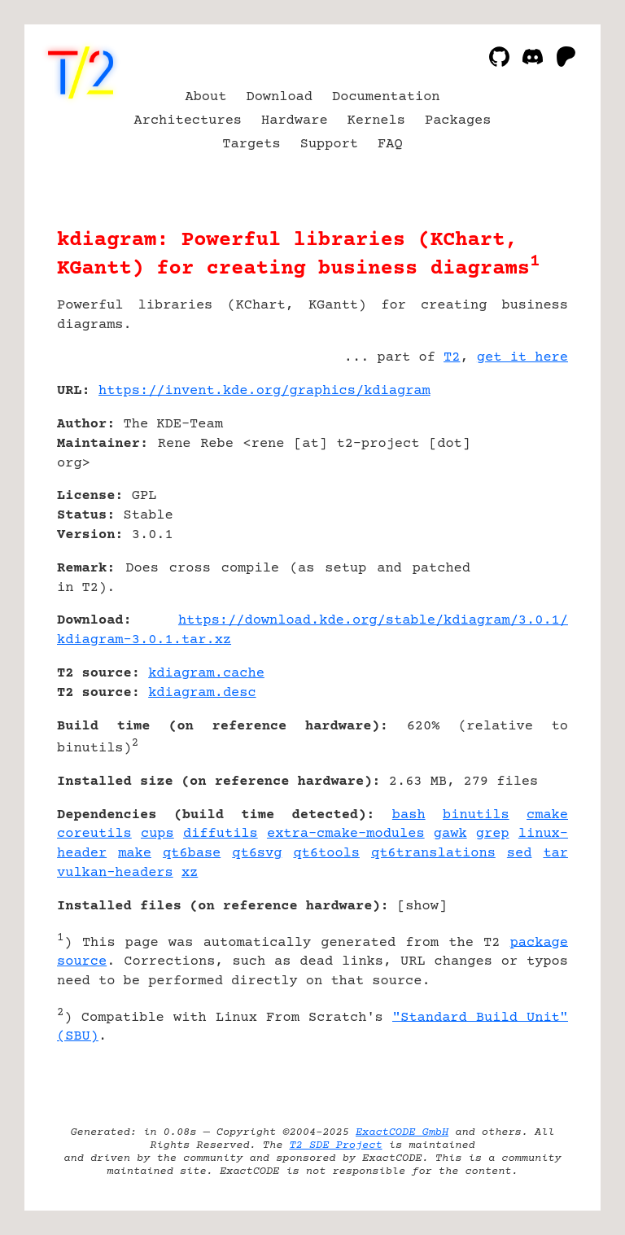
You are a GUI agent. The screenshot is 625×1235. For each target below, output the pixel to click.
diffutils (220, 834)
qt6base (192, 853)
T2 (452, 358)
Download (279, 97)
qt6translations (433, 853)
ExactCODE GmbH (402, 1132)
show (422, 906)
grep (492, 834)
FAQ (390, 144)
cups (157, 834)
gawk (450, 834)
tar (555, 853)
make (134, 853)
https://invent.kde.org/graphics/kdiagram (264, 391)
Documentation (386, 97)
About (205, 97)
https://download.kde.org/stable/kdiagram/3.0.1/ (373, 620)
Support (329, 144)
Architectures (188, 121)
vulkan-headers (115, 873)
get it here (522, 358)
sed (519, 853)
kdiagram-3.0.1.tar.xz (144, 640)
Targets (251, 144)
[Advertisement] (519, 487)
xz (189, 873)
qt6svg (257, 853)
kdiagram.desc (202, 693)
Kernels (376, 121)
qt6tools (326, 853)
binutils (476, 815)
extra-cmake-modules (346, 834)
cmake (547, 815)
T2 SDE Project (335, 1145)
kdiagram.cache (206, 673)
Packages (458, 121)
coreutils (94, 834)
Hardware (294, 121)
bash (409, 815)
